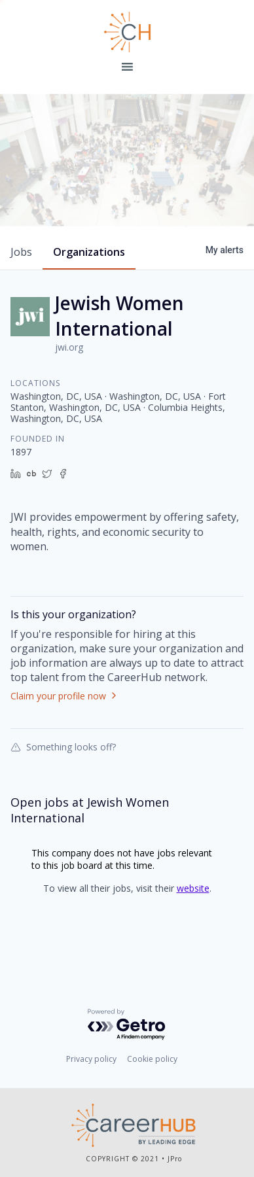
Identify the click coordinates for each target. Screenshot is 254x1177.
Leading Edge (126, 32)
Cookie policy (152, 1061)
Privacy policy (91, 1061)
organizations (89, 274)
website (193, 910)
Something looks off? (63, 769)
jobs (21, 274)
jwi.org (69, 369)
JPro (175, 1160)
